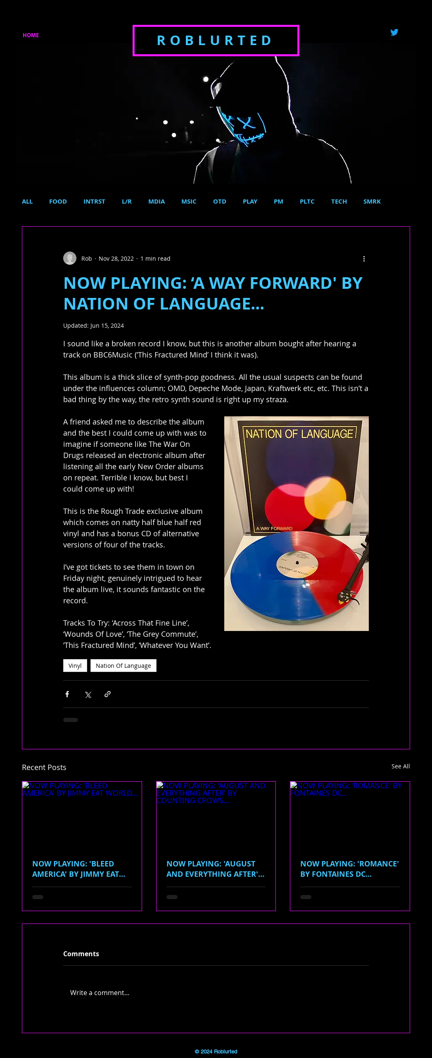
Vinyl (75, 665)
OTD (219, 201)
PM (278, 201)
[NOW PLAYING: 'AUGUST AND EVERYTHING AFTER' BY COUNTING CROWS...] (216, 815)
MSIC (189, 201)
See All (401, 766)
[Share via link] (108, 694)
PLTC (307, 201)
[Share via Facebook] (67, 694)
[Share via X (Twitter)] (87, 694)
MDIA (156, 201)
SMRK (372, 201)
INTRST (94, 201)
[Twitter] (394, 32)
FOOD (58, 201)
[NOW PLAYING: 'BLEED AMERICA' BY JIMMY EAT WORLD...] (82, 815)
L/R (127, 201)
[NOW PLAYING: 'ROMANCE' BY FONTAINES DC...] (350, 815)
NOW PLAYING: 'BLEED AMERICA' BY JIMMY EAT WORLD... (75, 869)
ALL (27, 201)
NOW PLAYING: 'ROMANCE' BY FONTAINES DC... (349, 869)
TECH (339, 201)
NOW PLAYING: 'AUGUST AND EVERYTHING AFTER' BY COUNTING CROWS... (212, 869)
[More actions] (364, 258)
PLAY (250, 201)
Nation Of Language (123, 665)
